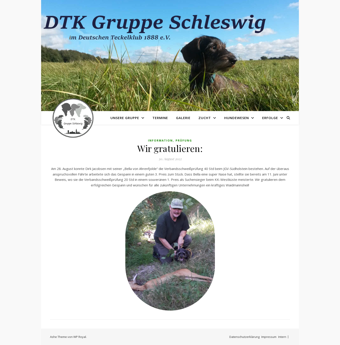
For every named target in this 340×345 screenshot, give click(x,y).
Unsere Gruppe (124, 118)
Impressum (268, 337)
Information (160, 140)
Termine (160, 118)
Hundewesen (236, 118)
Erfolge (270, 118)
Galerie (183, 118)
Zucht (204, 118)
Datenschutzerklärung (244, 337)
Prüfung (184, 140)
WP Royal (79, 337)
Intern (282, 337)
